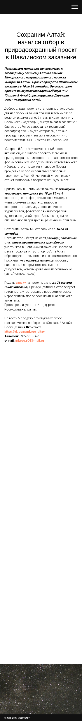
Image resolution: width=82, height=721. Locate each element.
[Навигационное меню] (75, 7)
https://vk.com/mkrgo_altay (24, 331)
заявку (21, 282)
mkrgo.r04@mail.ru (29, 340)
